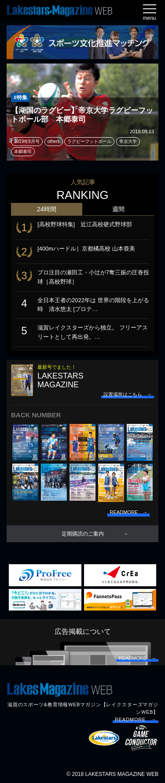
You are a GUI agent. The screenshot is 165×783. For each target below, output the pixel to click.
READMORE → (135, 719)
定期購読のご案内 (83, 533)
